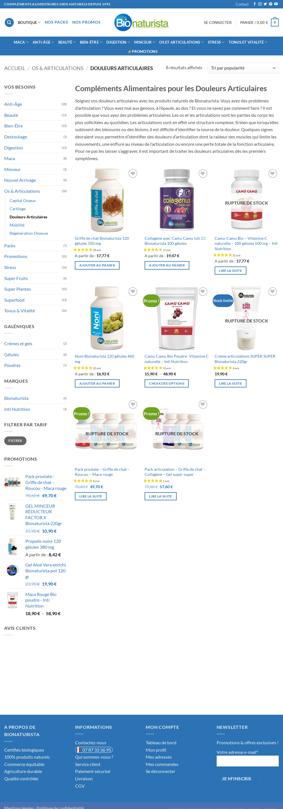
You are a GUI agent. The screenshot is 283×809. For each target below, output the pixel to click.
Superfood (14, 299)
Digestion (118, 42)
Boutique (29, 22)
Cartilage (18, 208)
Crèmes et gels (18, 343)
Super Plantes (17, 289)
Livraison (84, 778)
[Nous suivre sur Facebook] (254, 4)
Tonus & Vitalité (19, 310)
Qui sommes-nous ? (94, 756)
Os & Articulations (58, 68)
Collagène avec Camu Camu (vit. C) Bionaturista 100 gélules (175, 241)
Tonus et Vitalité (248, 42)
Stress (216, 42)
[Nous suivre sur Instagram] (260, 4)
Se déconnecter (160, 771)
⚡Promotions (142, 51)
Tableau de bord (161, 742)
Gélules (11, 354)
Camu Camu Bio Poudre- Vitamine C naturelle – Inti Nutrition (177, 359)
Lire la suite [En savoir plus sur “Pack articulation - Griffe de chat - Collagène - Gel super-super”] (160, 496)
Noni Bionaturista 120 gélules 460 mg (104, 359)
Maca (21, 42)
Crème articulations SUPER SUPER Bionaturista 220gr (245, 359)
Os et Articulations (181, 42)
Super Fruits (16, 278)
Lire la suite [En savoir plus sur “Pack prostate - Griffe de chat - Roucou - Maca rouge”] (90, 496)
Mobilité (17, 225)
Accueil (14, 68)
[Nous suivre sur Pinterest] (270, 4)
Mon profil (156, 749)
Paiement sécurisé (92, 771)
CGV (80, 785)
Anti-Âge (13, 104)
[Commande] (243, 67)
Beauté (67, 42)
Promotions (15, 256)
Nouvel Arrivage (20, 180)
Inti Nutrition (17, 409)
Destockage (15, 136)
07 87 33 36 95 (96, 749)
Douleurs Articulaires (28, 216)
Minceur (144, 42)
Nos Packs (56, 22)
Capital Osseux (23, 200)
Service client (87, 764)
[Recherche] (9, 22)
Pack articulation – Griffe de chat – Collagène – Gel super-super (175, 472)
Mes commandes (162, 764)
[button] (218, 22)
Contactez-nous (90, 742)
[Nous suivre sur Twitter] (265, 4)
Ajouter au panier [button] (97, 265)
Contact (242, 4)
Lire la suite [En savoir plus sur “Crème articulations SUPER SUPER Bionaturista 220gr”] (230, 383)
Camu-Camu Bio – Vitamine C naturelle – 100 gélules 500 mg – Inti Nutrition (246, 243)
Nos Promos (86, 22)
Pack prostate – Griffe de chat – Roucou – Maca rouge (102, 472)
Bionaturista (16, 398)
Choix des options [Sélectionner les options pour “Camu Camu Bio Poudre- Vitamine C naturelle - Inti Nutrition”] (166, 383)
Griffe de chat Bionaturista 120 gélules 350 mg (102, 241)
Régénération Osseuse (29, 233)
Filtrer (15, 440)
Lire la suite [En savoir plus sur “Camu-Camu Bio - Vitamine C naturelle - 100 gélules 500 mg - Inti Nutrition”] (230, 270)
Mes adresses (159, 756)
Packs (9, 245)
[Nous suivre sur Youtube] (276, 4)
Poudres (12, 365)
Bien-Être (91, 42)
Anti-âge (43, 42)
